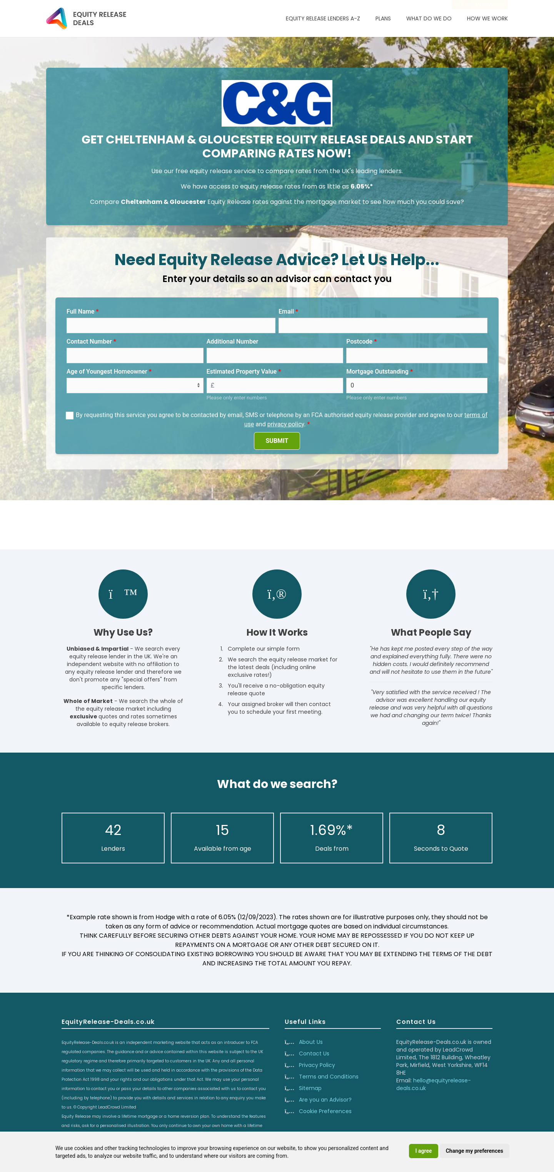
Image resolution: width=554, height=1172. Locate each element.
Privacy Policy (317, 1065)
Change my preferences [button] (474, 1151)
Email (286, 311)
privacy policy (285, 424)
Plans (383, 18)
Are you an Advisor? (325, 1100)
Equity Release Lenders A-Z (323, 18)
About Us (311, 1042)
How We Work (487, 18)
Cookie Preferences (325, 1111)
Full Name (80, 311)
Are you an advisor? (480, 4)
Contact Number (89, 341)
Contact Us (314, 1053)
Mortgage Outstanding (377, 371)
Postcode (359, 341)
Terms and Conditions (329, 1076)
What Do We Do (429, 18)
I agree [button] (423, 1151)
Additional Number (233, 341)
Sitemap (310, 1088)
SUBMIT (277, 440)
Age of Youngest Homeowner (107, 371)
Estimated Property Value (242, 371)
